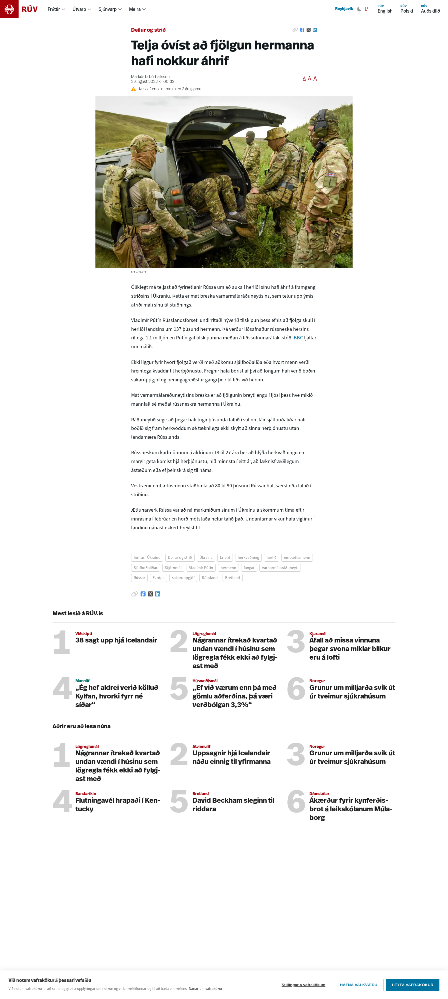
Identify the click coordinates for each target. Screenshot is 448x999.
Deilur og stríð (148, 30)
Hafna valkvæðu (358, 985)
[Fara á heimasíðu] (24, 9)
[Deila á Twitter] (309, 29)
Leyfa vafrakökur (412, 985)
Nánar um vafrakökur (206, 988)
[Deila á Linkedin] (315, 29)
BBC (298, 337)
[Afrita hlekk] (295, 29)
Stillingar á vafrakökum (303, 985)
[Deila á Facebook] (302, 29)
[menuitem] (57, 9)
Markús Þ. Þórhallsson (150, 77)
